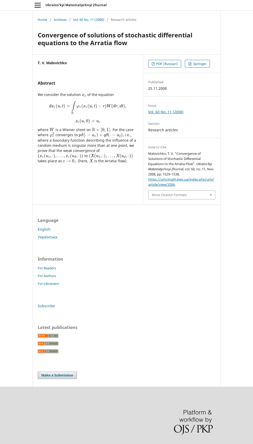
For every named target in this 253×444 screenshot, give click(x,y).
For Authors (47, 275)
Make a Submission (57, 375)
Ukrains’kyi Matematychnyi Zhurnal (76, 5)
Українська (47, 237)
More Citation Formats (169, 194)
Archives (60, 19)
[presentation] (84, 94)
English (44, 229)
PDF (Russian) (166, 63)
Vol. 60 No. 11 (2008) (88, 19)
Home (42, 19)
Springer (199, 63)
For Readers (47, 268)
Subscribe (46, 305)
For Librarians (48, 283)
